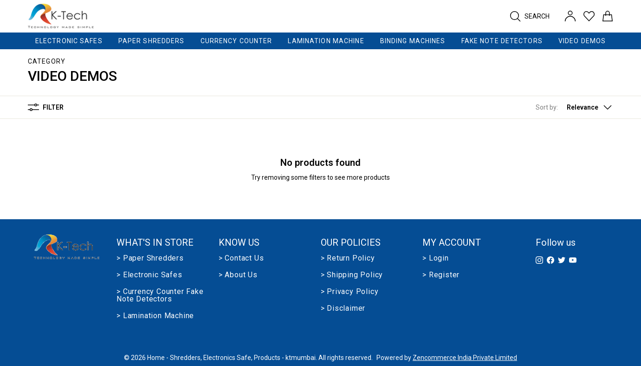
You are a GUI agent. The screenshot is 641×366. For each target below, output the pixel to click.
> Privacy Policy (350, 291)
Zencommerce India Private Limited (465, 357)
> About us (238, 275)
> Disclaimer (343, 308)
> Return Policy (348, 258)
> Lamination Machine (155, 316)
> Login (435, 258)
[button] (574, 107)
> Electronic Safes (149, 275)
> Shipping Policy (352, 275)
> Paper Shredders (150, 258)
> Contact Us (241, 258)
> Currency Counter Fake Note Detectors (160, 295)
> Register (441, 275)
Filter (46, 107)
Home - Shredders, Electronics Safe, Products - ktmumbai (231, 357)
